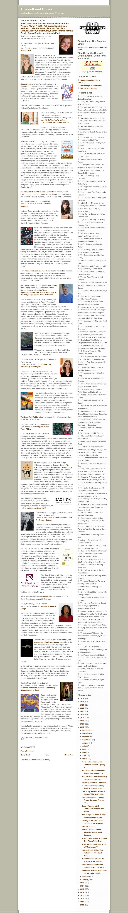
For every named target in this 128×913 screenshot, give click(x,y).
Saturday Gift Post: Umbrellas (94, 782)
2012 (82, 892)
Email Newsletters (89, 73)
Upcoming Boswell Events (91, 86)
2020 (82, 714)
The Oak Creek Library (30, 106)
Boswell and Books (36, 9)
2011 (82, 895)
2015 (82, 883)
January (85, 880)
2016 (82, 727)
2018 (82, 721)
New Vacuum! (87, 826)
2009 (82, 902)
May (84, 752)
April (84, 756)
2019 (82, 718)
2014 (82, 886)
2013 (82, 889)
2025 (82, 699)
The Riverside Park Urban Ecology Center (37, 192)
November (86, 733)
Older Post (69, 755)
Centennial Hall (47, 597)
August (85, 743)
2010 (82, 899)
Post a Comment (27, 751)
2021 (82, 711)
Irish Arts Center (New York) (34, 508)
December (86, 730)
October (85, 737)
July (84, 746)
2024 (82, 702)
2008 (82, 905)
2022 (82, 708)
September (87, 740)
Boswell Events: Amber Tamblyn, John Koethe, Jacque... (92, 832)
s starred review (34, 271)
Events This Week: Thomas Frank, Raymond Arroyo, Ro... (93, 800)
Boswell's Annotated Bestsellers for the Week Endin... (93, 809)
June (84, 749)
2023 (82, 705)
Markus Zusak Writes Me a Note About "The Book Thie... (92, 853)
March (85, 759)
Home (47, 755)
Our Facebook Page (88, 88)
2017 (82, 724)
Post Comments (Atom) (40, 760)
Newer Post (25, 755)
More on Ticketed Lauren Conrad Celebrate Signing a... (93, 764)
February (86, 876)
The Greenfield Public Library (32, 417)
